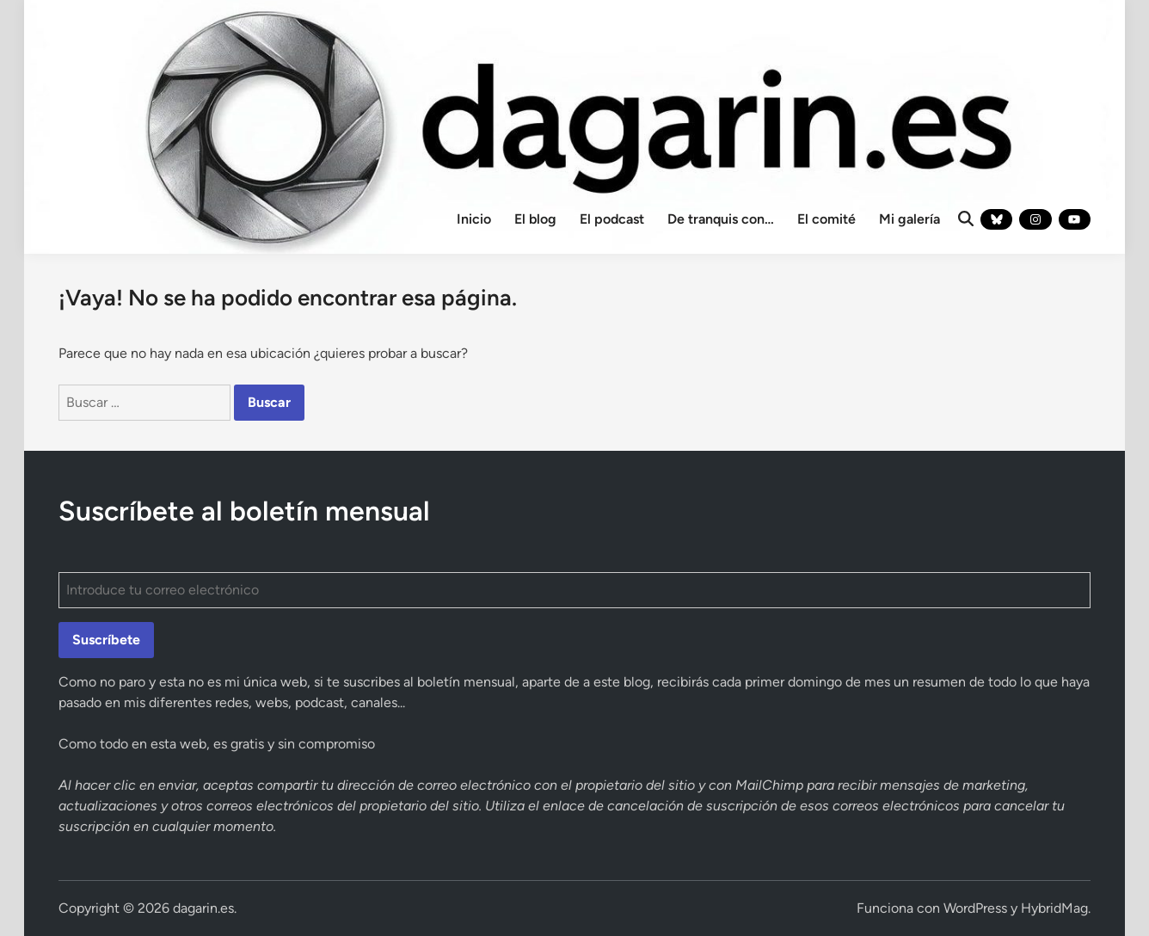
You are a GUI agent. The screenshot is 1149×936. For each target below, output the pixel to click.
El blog (535, 219)
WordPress (975, 908)
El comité (826, 219)
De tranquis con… (720, 219)
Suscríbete (106, 639)
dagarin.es (203, 908)
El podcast (612, 219)
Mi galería (909, 219)
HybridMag (1054, 908)
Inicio (474, 219)
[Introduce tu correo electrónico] (574, 590)
